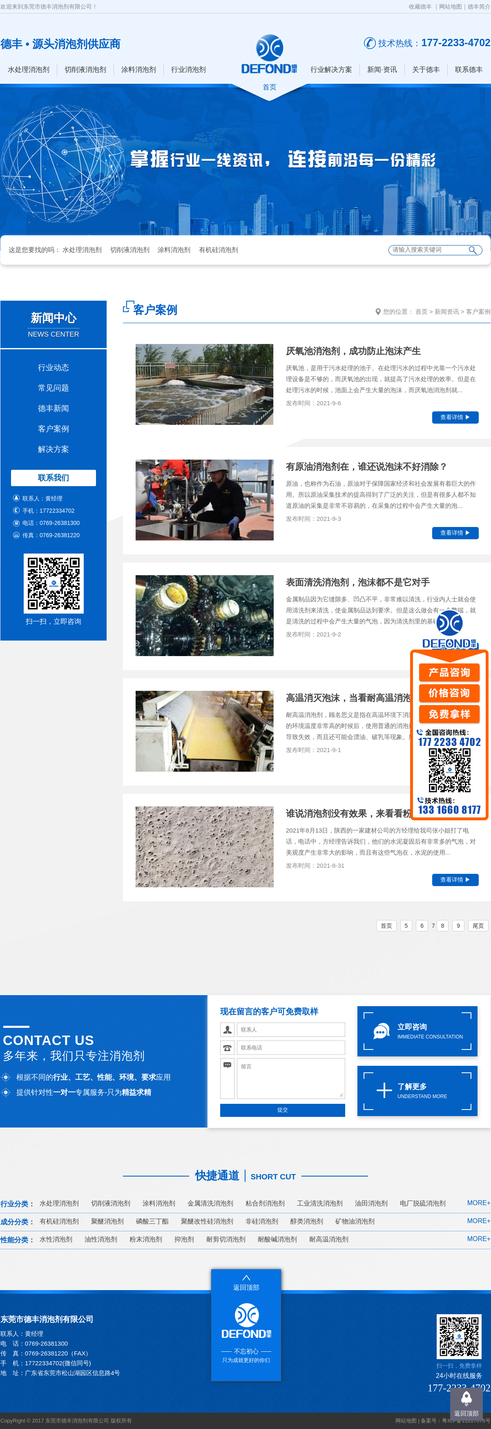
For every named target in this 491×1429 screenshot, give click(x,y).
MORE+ (479, 1202)
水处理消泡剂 (28, 70)
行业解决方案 (331, 70)
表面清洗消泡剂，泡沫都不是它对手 (358, 582)
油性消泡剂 (101, 1239)
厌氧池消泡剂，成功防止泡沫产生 (353, 351)
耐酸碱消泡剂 (277, 1239)
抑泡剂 (184, 1239)
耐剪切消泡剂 (226, 1239)
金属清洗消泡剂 (210, 1203)
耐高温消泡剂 (328, 1239)
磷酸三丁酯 (152, 1221)
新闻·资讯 (382, 70)
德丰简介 (479, 6)
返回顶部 (466, 1413)
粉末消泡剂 (145, 1239)
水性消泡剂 (56, 1239)
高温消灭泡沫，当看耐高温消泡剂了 (358, 698)
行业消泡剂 (188, 70)
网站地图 (450, 6)
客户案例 (53, 428)
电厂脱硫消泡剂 (423, 1203)
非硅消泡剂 (262, 1221)
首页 (421, 311)
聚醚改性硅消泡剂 (207, 1221)
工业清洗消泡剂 (320, 1203)
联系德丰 (469, 70)
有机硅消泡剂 (218, 249)
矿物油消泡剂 (355, 1221)
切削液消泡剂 (85, 70)
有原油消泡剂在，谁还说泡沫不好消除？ (367, 467)
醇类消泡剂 (306, 1221)
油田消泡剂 (371, 1203)
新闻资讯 (447, 311)
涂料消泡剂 (138, 70)
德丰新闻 (53, 408)
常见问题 (53, 388)
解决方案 (53, 449)
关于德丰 (426, 70)
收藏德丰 (420, 6)
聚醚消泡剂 (107, 1221)
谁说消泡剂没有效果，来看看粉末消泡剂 (367, 813)
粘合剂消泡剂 (265, 1203)
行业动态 (53, 367)
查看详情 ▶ (455, 417)
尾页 (478, 925)
